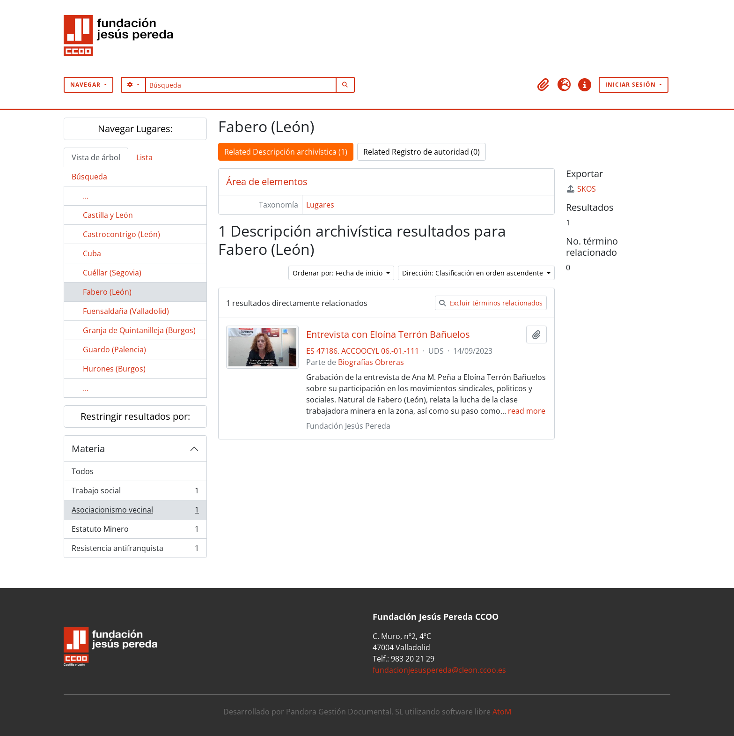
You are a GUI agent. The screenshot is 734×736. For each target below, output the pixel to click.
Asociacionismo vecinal (135, 512)
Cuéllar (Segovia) (112, 273)
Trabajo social (135, 492)
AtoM (501, 711)
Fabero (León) (107, 292)
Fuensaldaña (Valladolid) (126, 311)
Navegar (86, 85)
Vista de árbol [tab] (96, 157)
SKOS (581, 189)
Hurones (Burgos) (114, 369)
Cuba (92, 253)
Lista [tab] (144, 157)
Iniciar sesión (631, 85)
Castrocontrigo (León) (121, 234)
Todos (83, 471)
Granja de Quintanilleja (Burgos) (139, 330)
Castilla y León (108, 215)
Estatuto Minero (135, 531)
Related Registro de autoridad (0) (421, 152)
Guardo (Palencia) (114, 349)
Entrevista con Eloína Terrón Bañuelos (388, 334)
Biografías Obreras (371, 362)
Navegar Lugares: (135, 128)
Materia (88, 448)
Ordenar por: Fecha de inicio (338, 272)
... (85, 196)
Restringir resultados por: (135, 416)
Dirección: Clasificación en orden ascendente (473, 272)
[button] (543, 84)
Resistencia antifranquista (135, 550)
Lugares (320, 205)
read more (526, 411)
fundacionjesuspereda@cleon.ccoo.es (439, 670)
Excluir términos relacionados (491, 302)
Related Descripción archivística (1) (285, 152)
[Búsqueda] (241, 85)
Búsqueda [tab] (89, 176)
